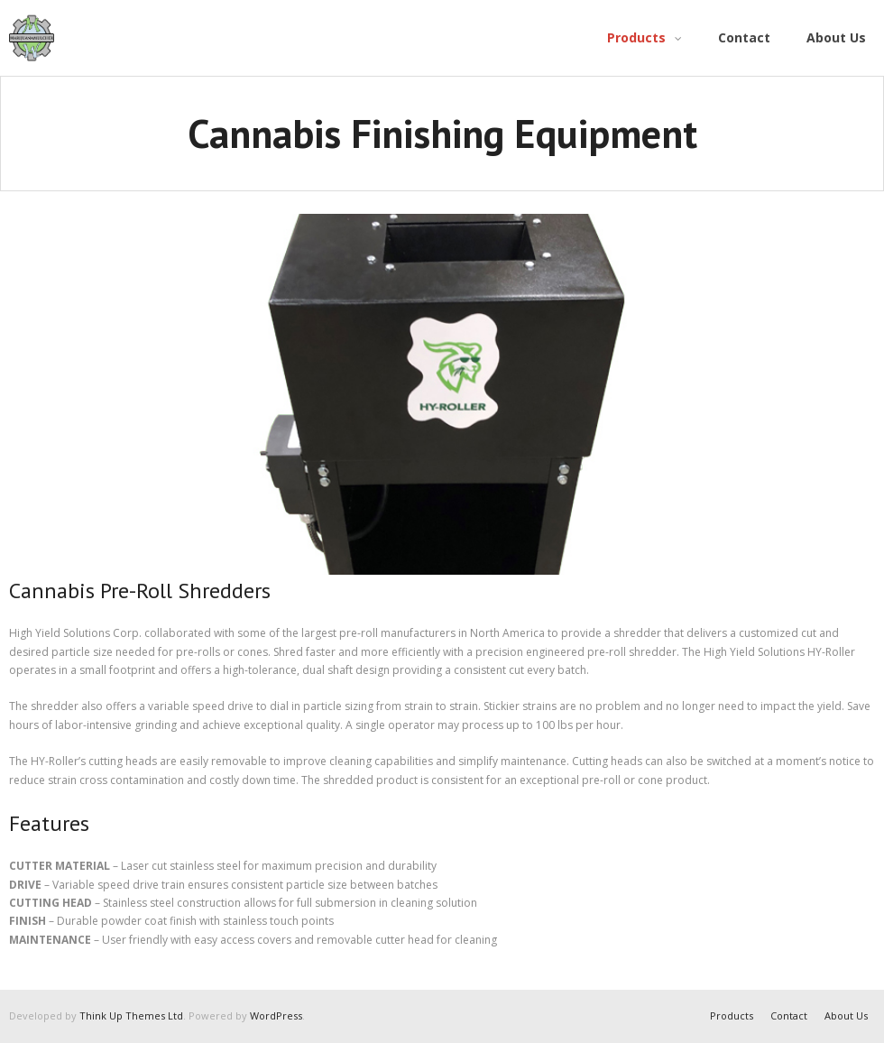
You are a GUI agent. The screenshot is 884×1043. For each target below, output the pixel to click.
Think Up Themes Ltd (131, 1015)
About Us (846, 1015)
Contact (788, 1015)
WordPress (276, 1015)
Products (731, 1015)
